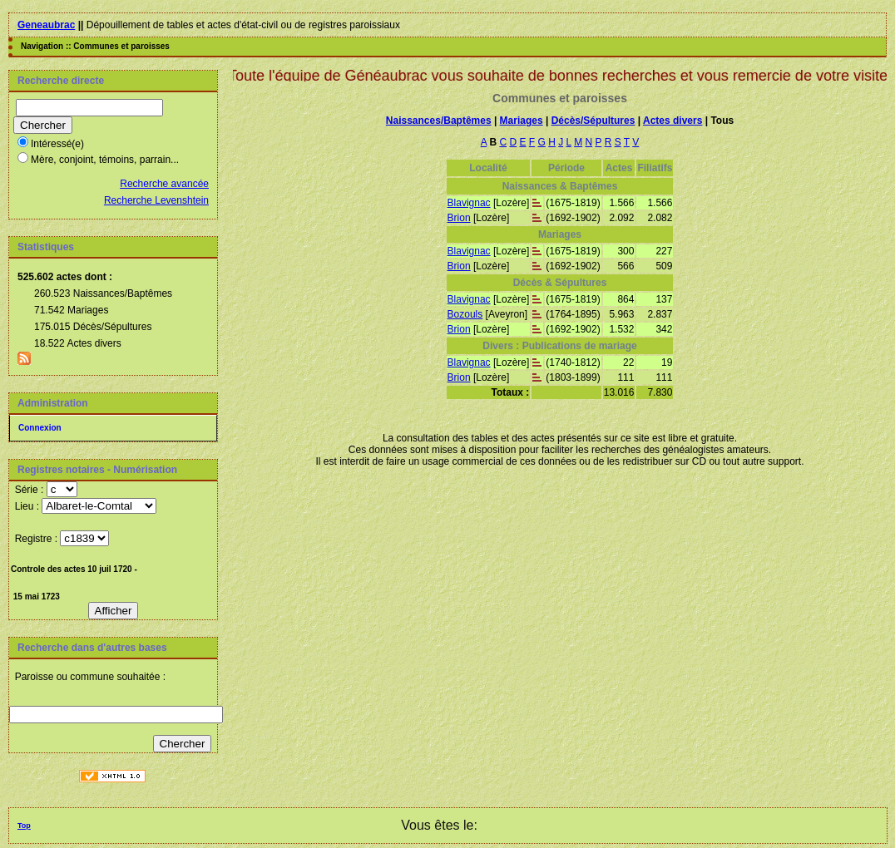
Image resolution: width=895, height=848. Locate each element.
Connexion (40, 427)
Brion (459, 218)
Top (24, 825)
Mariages (521, 120)
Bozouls (465, 314)
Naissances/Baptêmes (439, 120)
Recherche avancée (164, 184)
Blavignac (469, 203)
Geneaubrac (46, 25)
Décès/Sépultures (593, 120)
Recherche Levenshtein (156, 200)
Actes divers (672, 120)
